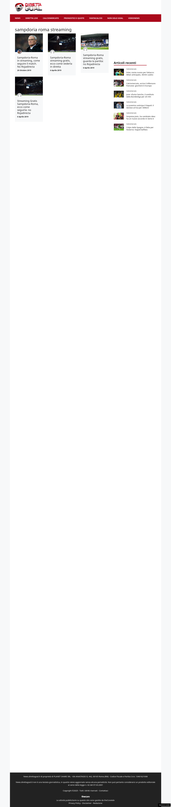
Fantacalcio (95, 18)
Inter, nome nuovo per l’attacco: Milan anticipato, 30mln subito (140, 73)
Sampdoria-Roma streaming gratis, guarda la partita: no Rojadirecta (93, 59)
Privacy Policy (75, 803)
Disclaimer (86, 803)
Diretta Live (31, 18)
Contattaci (103, 790)
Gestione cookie (164, 805)
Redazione (97, 803)
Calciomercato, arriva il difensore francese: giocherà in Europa (141, 84)
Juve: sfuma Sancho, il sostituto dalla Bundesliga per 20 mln (140, 95)
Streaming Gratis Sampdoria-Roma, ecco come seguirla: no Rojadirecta (28, 107)
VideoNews (133, 18)
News (17, 18)
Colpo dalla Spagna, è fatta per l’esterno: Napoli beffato (140, 128)
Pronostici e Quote (74, 18)
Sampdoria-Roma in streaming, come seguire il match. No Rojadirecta (28, 62)
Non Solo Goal (115, 18)
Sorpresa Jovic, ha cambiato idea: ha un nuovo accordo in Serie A (141, 117)
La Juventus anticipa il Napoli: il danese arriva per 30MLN (140, 106)
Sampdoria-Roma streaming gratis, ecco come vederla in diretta (61, 62)
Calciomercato (51, 18)
